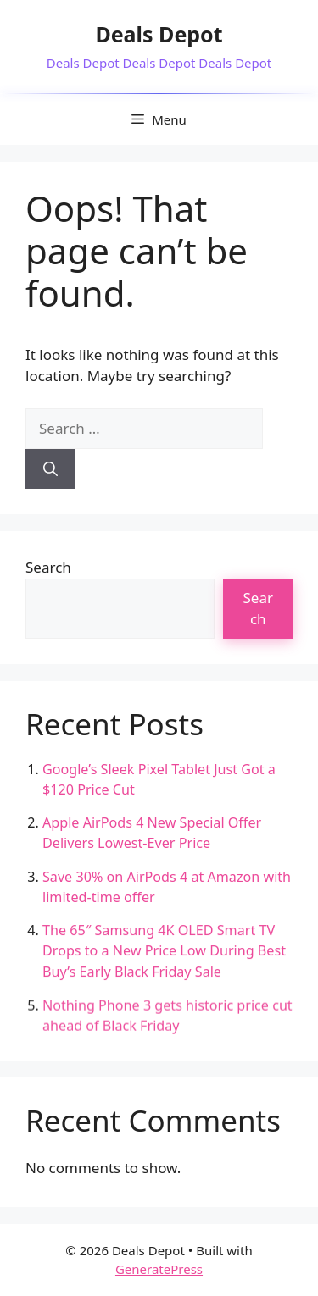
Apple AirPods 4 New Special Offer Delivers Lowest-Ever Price (151, 832)
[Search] (50, 469)
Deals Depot (158, 33)
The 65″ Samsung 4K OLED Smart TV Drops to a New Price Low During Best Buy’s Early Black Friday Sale (164, 951)
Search (48, 567)
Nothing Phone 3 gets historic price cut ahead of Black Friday (167, 1016)
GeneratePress (159, 1268)
